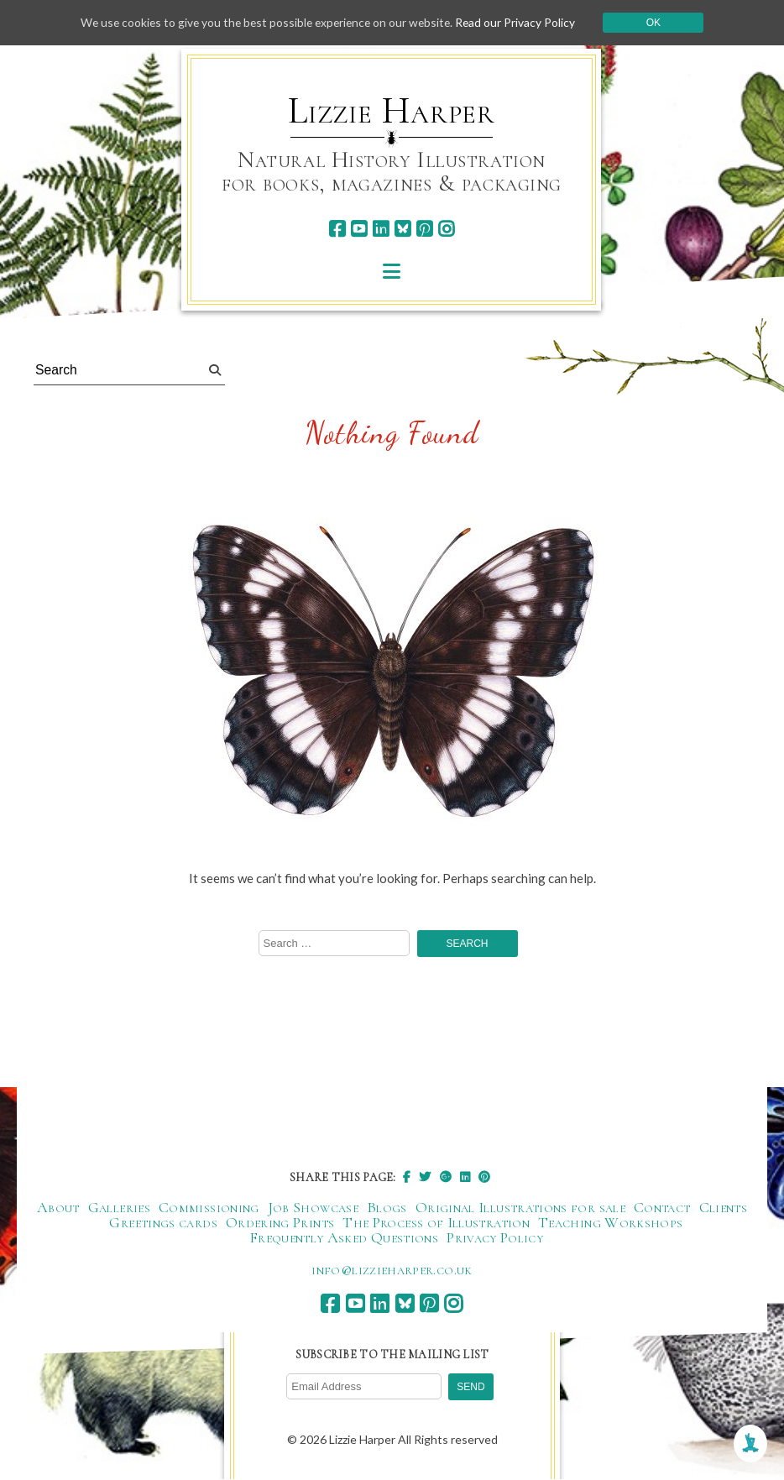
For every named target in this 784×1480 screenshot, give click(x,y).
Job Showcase (313, 1208)
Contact (662, 1208)
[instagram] (446, 228)
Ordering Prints (280, 1223)
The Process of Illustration (436, 1223)
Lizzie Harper (391, 110)
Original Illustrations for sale (520, 1208)
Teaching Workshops (610, 1223)
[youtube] (359, 228)
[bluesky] (402, 228)
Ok (659, 23)
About (58, 1208)
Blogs (387, 1208)
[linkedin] (381, 228)
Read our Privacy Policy (520, 22)
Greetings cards (163, 1223)
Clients (723, 1208)
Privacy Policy (495, 1238)
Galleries (119, 1208)
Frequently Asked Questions (343, 1238)
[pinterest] (424, 228)
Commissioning (209, 1208)
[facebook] (337, 228)
